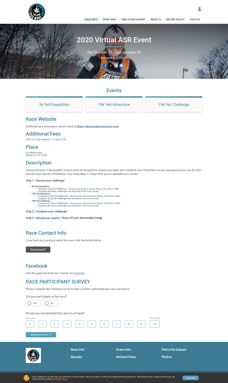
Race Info (91, 19)
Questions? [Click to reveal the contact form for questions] (38, 252)
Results (156, 19)
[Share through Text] (121, 66)
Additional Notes (41, 337)
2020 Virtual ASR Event (114, 40)
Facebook (78, 275)
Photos (195, 19)
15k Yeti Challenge (173, 107)
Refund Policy (175, 19)
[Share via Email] (116, 66)
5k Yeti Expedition (54, 107)
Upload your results (47, 220)
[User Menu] (199, 9)
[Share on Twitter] (111, 66)
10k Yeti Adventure (114, 107)
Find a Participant (133, 19)
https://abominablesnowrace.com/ (98, 128)
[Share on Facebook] (105, 66)
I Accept (191, 377)
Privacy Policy (61, 379)
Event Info (109, 19)
